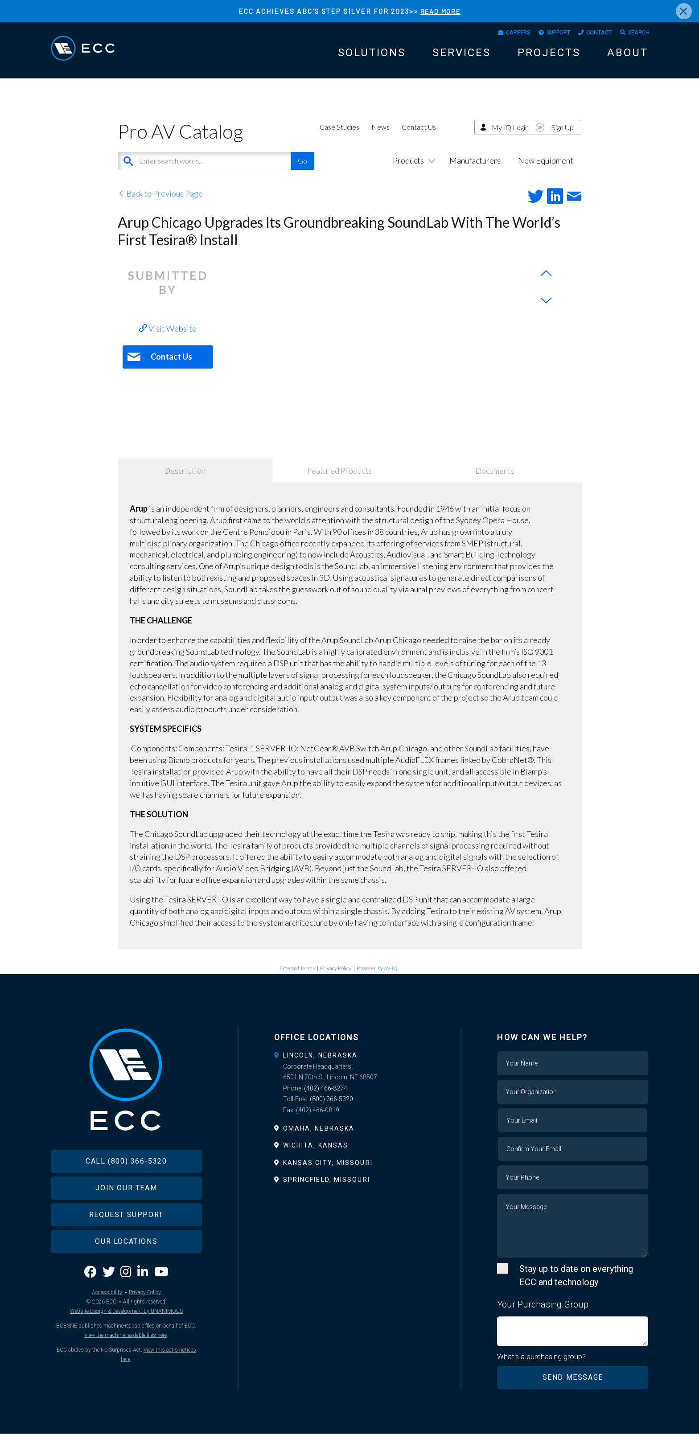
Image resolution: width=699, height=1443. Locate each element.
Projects (549, 55)
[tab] (349, 1064)
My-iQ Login (510, 136)
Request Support (126, 1238)
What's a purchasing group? (542, 1365)
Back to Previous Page (160, 202)
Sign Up (562, 136)
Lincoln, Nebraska (320, 1063)
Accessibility (107, 1315)
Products (412, 169)
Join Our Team (126, 1211)
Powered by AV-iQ (377, 977)
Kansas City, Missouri (328, 1171)
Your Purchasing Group (542, 1313)
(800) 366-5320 (331, 1107)
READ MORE (440, 11)
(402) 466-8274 (325, 1097)
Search (636, 33)
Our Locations (126, 1265)
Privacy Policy (335, 977)
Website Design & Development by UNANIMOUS (126, 1334)
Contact (591, 33)
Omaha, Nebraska (319, 1137)
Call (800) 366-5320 (126, 1185)
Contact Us (419, 135)
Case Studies (339, 135)
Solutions (372, 55)
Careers (497, 33)
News (380, 135)
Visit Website (168, 337)
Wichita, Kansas (316, 1154)
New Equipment (545, 169)
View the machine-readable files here (125, 1358)
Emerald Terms (297, 977)
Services (461, 55)
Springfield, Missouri (326, 1188)
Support (544, 33)
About (627, 55)
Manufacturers (475, 169)
